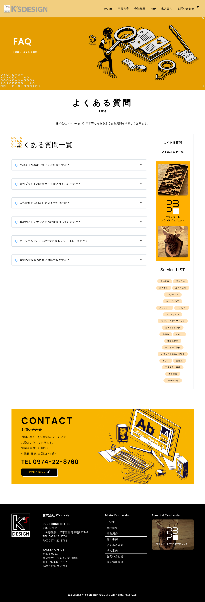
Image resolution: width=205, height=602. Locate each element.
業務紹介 (112, 533)
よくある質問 (115, 545)
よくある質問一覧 (173, 152)
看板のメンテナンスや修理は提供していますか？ (50, 221)
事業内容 (119, 9)
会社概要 (135, 9)
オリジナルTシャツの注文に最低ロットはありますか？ (54, 241)
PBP (149, 9)
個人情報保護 (115, 562)
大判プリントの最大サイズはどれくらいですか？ (50, 183)
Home (104, 9)
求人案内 (162, 9)
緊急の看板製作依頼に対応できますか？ (44, 260)
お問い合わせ (181, 9)
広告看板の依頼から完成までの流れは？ (44, 203)
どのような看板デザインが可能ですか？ (44, 165)
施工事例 (112, 539)
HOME (111, 522)
